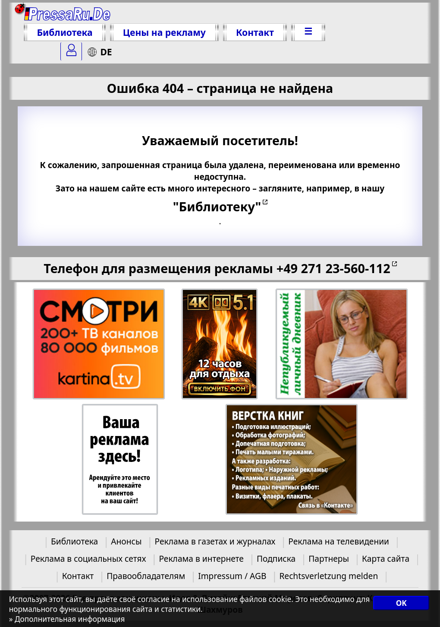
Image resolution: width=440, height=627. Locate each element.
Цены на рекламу (164, 32)
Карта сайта (385, 558)
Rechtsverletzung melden (328, 576)
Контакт (255, 32)
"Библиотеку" (217, 206)
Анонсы (126, 541)
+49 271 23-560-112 (333, 268)
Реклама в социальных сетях (88, 558)
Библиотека (64, 32)
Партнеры (328, 558)
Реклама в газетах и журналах (215, 541)
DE (99, 51)
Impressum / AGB (232, 576)
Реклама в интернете (201, 558)
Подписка (276, 558)
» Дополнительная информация (67, 619)
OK (401, 603)
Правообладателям (146, 576)
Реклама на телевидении (338, 541)
